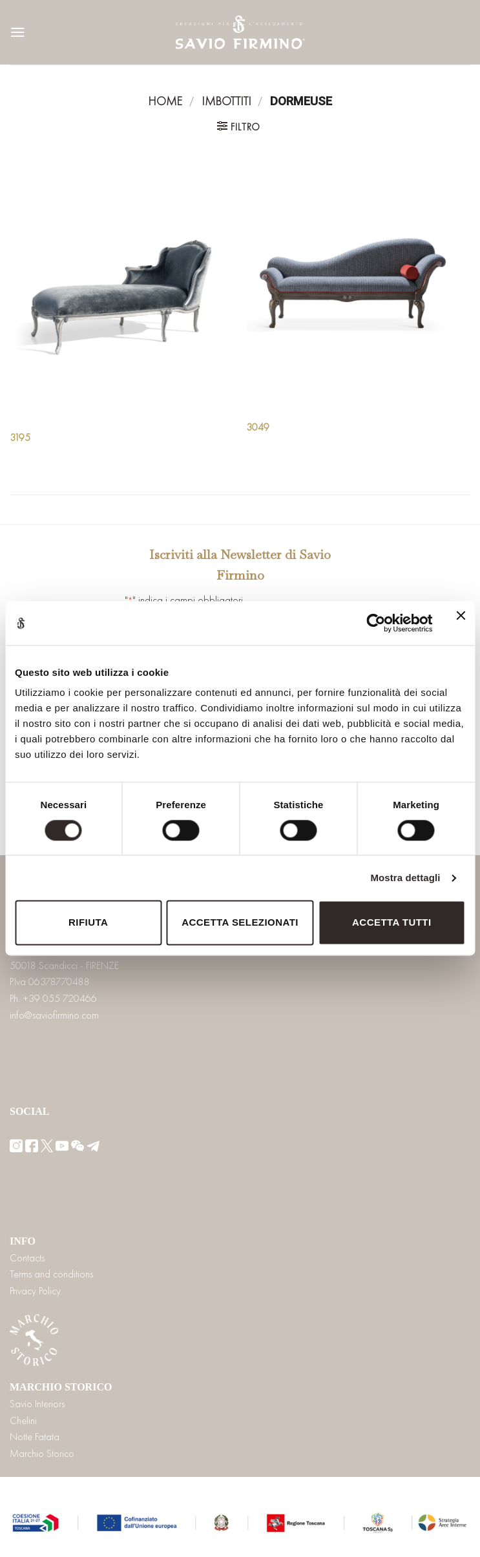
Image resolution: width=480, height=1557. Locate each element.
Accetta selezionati (240, 922)
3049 (257, 427)
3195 (20, 437)
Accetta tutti (392, 922)
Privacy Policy (35, 1291)
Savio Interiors (37, 1403)
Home (165, 101)
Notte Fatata (34, 1436)
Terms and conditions (51, 1274)
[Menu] (18, 32)
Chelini (23, 1420)
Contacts (27, 1258)
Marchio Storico (42, 1453)
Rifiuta (88, 922)
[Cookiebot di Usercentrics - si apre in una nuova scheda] (375, 623)
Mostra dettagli (405, 877)
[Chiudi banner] (460, 623)
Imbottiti (226, 101)
